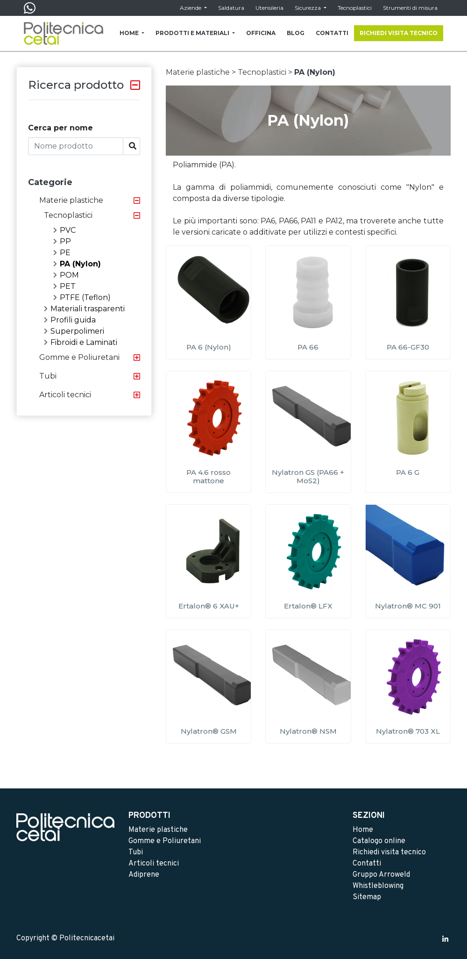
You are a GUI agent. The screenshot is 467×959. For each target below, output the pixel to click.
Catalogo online (379, 841)
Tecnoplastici (355, 7)
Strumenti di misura (410, 7)
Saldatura (231, 7)
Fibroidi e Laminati (80, 342)
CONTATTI (332, 32)
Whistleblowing (378, 886)
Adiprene (143, 875)
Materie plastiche (71, 200)
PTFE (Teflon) (82, 297)
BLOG (295, 32)
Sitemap (367, 897)
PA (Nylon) (77, 263)
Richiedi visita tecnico (389, 852)
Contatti (367, 863)
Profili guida (70, 319)
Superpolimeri (74, 331)
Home (363, 830)
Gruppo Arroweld (381, 875)
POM (66, 275)
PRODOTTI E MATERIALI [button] (193, 32)
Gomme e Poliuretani (79, 357)
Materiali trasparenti (84, 308)
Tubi (48, 376)
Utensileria (269, 7)
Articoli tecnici (65, 394)
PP (62, 241)
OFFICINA (261, 32)
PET (64, 286)
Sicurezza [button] (308, 7)
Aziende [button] (191, 7)
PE (62, 252)
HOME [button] (130, 32)
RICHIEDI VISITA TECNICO (399, 32)
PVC (64, 230)
